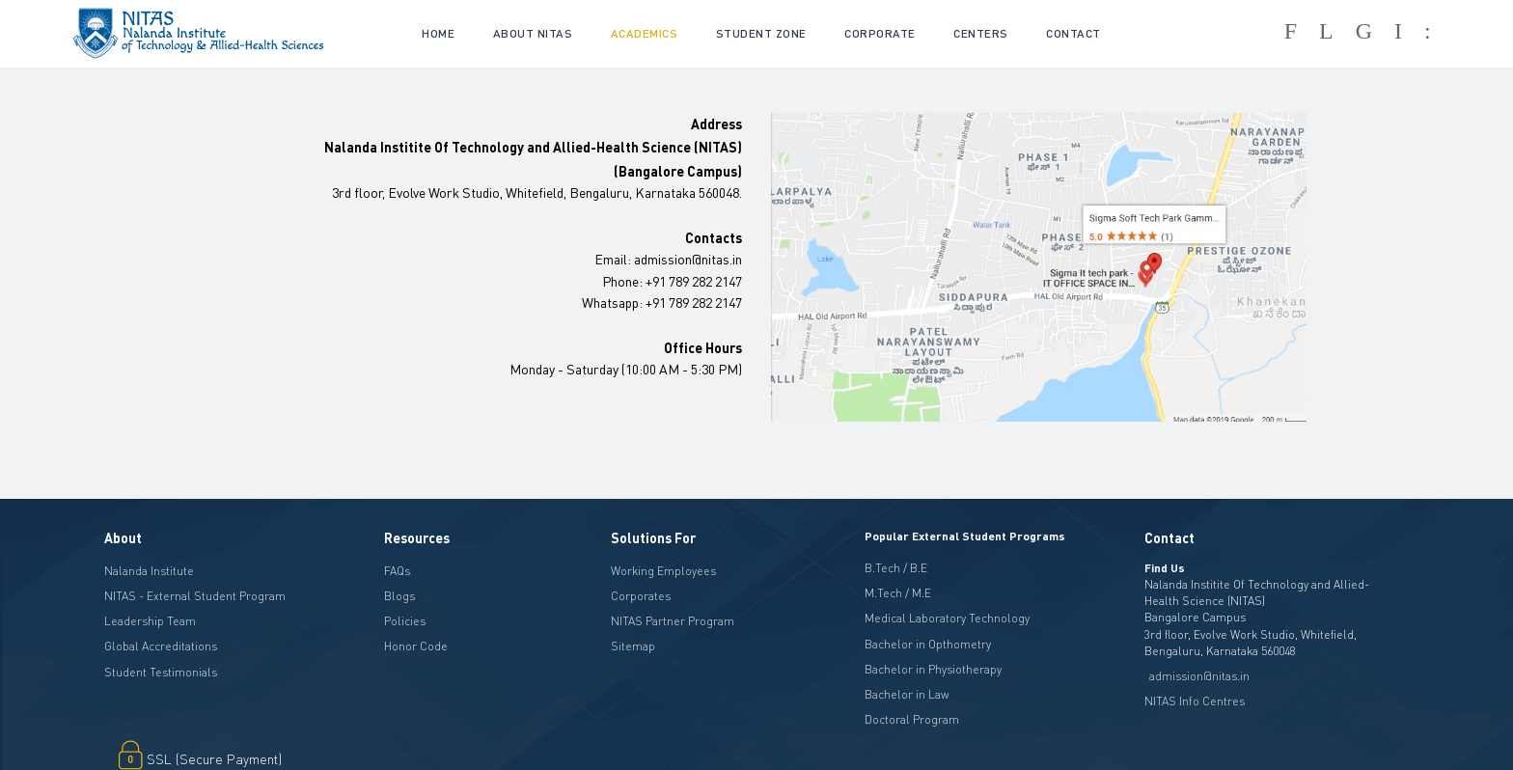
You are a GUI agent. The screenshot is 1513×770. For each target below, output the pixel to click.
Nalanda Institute (149, 571)
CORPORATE (880, 33)
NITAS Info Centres (1194, 701)
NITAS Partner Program (672, 621)
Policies (405, 621)
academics (644, 33)
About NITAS (533, 33)
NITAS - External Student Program (195, 596)
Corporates (641, 596)
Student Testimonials (160, 672)
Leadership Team (150, 621)
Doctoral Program (912, 719)
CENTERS (980, 33)
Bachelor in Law (907, 694)
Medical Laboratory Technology (947, 618)
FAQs (397, 571)
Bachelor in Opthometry (928, 644)
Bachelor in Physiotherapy (933, 669)
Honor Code (416, 646)
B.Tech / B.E (896, 568)
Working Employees (663, 571)
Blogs (399, 596)
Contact (1073, 33)
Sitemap (633, 646)
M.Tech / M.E (898, 593)
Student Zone (761, 33)
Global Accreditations (160, 646)
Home (438, 33)
